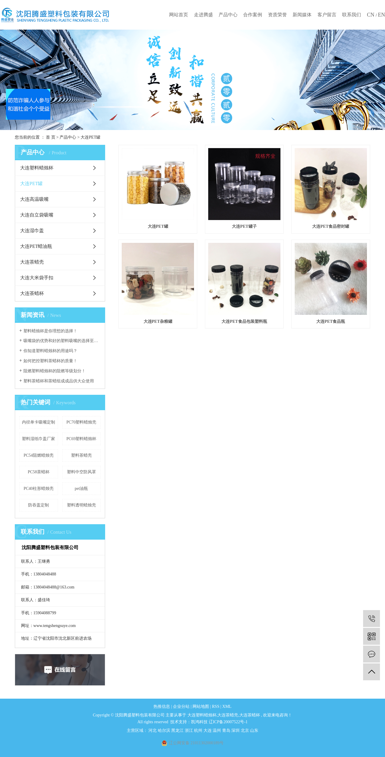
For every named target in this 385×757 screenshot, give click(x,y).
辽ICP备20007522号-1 (228, 722)
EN (381, 15)
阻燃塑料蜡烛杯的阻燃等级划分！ (54, 371)
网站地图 (201, 706)
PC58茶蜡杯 (38, 472)
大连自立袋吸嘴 (36, 214)
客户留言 (326, 14)
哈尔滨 (164, 730)
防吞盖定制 (38, 505)
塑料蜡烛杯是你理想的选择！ (50, 331)
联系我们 (351, 14)
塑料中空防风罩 (81, 472)
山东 (254, 730)
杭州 (198, 730)
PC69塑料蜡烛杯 (81, 439)
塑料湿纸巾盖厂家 (38, 439)
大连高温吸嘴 (34, 199)
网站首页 (178, 14)
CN (371, 15)
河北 (153, 730)
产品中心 (228, 14)
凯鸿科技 (199, 722)
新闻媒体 (302, 14)
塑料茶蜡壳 (81, 455)
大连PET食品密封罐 (330, 226)
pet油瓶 (81, 488)
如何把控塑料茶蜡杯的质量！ (50, 361)
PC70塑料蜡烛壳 (81, 422)
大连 (208, 730)
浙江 (189, 730)
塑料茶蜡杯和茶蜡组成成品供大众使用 (58, 381)
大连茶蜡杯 (32, 293)
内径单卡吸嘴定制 (38, 422)
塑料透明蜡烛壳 (81, 505)
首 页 (50, 137)
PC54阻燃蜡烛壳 (39, 455)
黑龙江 (178, 730)
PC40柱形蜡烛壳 (39, 488)
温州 (217, 730)
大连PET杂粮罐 (158, 321)
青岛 (227, 730)
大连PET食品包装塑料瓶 (244, 321)
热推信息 (161, 706)
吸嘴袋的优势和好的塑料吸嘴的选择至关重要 (62, 341)
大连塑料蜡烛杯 (36, 167)
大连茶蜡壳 (32, 261)
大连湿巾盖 (32, 230)
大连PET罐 (90, 137)
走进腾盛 (203, 14)
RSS (215, 706)
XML (227, 706)
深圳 (236, 730)
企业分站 (181, 706)
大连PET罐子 (244, 226)
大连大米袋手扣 (36, 277)
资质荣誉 (277, 14)
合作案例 (252, 14)
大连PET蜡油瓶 (36, 246)
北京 (245, 730)
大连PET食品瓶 (330, 321)
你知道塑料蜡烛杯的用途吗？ (50, 351)
